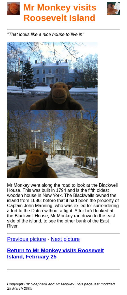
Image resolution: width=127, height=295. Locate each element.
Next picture (65, 239)
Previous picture (26, 239)
